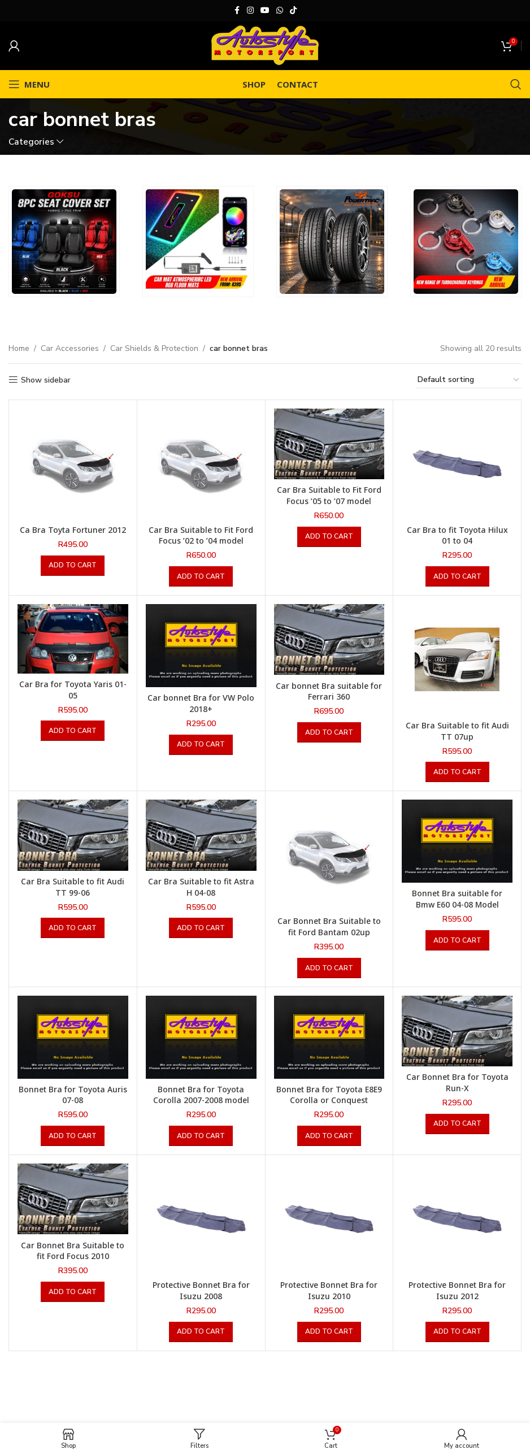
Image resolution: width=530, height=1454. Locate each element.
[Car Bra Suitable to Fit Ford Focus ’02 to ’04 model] (201, 464)
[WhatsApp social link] (279, 11)
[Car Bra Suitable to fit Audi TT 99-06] (73, 835)
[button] (73, 565)
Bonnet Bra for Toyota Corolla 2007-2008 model (201, 1095)
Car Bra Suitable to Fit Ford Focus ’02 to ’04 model (201, 535)
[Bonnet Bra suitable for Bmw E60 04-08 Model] (457, 841)
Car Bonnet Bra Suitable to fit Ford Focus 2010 (72, 1251)
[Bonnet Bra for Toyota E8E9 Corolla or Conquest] (329, 1037)
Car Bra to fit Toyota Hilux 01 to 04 (457, 535)
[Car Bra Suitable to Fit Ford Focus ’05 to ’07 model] (329, 444)
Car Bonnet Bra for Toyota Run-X (457, 1082)
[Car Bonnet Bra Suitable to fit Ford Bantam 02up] (329, 855)
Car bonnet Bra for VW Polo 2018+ (200, 703)
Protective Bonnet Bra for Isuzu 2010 (328, 1290)
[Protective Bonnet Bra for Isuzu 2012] (457, 1219)
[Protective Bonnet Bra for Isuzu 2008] (201, 1219)
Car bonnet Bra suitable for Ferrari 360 (329, 691)
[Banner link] (64, 241)
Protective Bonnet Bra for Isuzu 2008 (201, 1290)
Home (18, 348)
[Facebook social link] (237, 11)
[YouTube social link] (265, 11)
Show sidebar (46, 380)
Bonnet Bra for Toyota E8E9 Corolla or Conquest (329, 1095)
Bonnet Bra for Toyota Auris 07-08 (73, 1095)
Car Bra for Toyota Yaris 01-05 (73, 690)
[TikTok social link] (293, 11)
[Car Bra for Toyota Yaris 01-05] (73, 639)
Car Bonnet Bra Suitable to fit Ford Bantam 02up (329, 926)
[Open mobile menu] (29, 84)
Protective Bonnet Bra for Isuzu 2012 (457, 1290)
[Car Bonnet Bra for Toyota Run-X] (457, 1031)
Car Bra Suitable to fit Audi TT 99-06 (72, 887)
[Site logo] (265, 45)
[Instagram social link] (250, 11)
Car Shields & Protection (154, 348)
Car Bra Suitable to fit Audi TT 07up (457, 731)
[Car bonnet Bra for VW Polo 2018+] (201, 645)
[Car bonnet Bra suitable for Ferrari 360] (329, 639)
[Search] (516, 84)
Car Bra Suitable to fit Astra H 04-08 (201, 887)
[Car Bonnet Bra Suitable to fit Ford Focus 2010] (73, 1199)
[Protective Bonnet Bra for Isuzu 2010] (329, 1219)
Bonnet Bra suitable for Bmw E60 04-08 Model (457, 899)
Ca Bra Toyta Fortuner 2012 (73, 529)
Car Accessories (70, 348)
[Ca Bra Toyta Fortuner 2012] (73, 464)
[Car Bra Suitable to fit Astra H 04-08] (201, 835)
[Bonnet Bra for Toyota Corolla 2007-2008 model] (201, 1037)
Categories (31, 141)
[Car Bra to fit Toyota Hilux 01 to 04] (457, 464)
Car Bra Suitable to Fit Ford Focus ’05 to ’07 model (329, 495)
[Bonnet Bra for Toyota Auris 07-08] (73, 1037)
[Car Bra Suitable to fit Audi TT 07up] (457, 659)
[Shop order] (469, 380)
